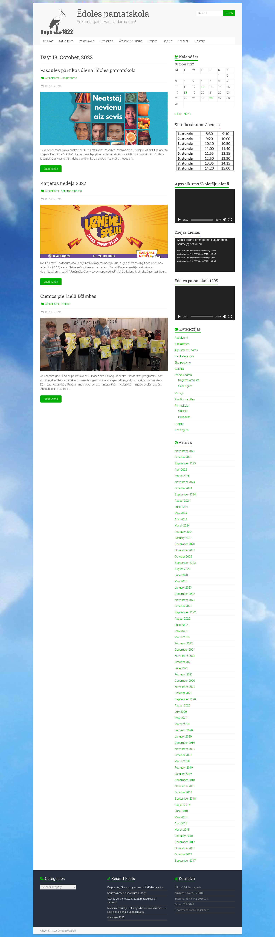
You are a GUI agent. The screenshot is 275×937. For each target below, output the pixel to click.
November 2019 (185, 749)
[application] (205, 206)
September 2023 (185, 562)
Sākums (48, 41)
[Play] (179, 219)
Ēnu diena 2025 (115, 917)
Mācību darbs (183, 375)
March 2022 (182, 637)
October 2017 (183, 854)
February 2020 (184, 730)
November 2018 (185, 786)
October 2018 (183, 792)
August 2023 (182, 569)
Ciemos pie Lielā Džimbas (68, 296)
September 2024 (185, 494)
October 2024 (183, 488)
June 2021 (181, 668)
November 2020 (185, 687)
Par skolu (183, 41)
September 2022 (185, 612)
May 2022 (181, 631)
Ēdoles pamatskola (113, 13)
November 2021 (185, 656)
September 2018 (185, 798)
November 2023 (185, 550)
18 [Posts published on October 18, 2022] (185, 92)
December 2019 (185, 742)
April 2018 (181, 823)
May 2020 (181, 718)
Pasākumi (184, 416)
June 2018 (181, 811)
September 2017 (185, 860)
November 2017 (185, 848)
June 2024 (181, 507)
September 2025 (185, 463)
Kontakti (200, 41)
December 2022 (185, 593)
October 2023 (183, 556)
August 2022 (182, 618)
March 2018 (182, 829)
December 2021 (185, 649)
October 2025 (183, 457)
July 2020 (181, 711)
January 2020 (183, 736)
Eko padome (69, 78)
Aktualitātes (66, 41)
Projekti (152, 41)
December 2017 (185, 842)
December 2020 (185, 680)
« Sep (178, 113)
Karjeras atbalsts (71, 191)
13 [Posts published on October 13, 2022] (202, 87)
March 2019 (182, 761)
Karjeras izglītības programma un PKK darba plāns (135, 887)
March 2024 (182, 525)
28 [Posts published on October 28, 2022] (211, 98)
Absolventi (181, 337)
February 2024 (184, 531)
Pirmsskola (107, 41)
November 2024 (185, 482)
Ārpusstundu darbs (130, 41)
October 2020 (183, 693)
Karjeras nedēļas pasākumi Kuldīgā (126, 893)
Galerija (167, 41)
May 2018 (181, 817)
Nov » (187, 113)
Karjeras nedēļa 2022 (63, 183)
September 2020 (185, 699)
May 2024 (181, 513)
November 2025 (185, 451)
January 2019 (183, 773)
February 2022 (184, 643)
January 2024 (183, 538)
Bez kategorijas (184, 356)
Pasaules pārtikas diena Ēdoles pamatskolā (88, 70)
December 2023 (185, 544)
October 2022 (183, 606)
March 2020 (182, 724)
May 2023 (181, 581)
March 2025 (182, 476)
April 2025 (181, 469)
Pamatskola (86, 41)
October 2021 (183, 662)
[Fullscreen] (230, 219)
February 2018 (184, 836)
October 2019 (183, 755)
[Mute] (224, 219)
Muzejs (179, 393)
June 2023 (181, 575)
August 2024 (182, 500)
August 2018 (182, 804)
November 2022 (185, 600)
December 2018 (185, 780)
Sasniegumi (185, 386)
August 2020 (182, 705)
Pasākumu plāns (185, 399)
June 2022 (181, 624)
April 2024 (181, 519)
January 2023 (183, 587)
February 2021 (184, 674)
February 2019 (184, 767)
